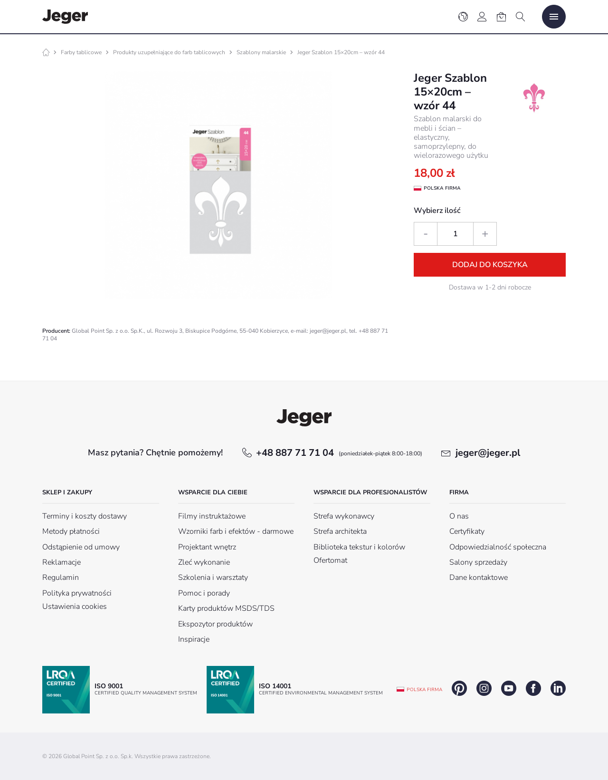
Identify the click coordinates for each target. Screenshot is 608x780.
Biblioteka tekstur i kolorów (359, 547)
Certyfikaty (466, 531)
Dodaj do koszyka (490, 265)
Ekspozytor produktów (215, 624)
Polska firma (424, 689)
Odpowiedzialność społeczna (497, 547)
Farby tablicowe (81, 52)
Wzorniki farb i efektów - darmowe (236, 531)
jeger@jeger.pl (488, 452)
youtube (508, 688)
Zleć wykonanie (204, 562)
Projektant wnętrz (207, 547)
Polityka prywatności (77, 593)
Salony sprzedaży (478, 562)
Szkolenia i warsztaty (213, 577)
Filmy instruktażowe (212, 516)
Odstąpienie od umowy (81, 547)
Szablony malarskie (261, 52)
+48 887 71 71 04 (339, 452)
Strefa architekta (340, 531)
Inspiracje (193, 639)
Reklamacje (61, 562)
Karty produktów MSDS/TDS (226, 608)
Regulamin (60, 577)
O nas (459, 516)
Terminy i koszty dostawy (84, 516)
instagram (484, 688)
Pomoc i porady (204, 593)
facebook (533, 688)
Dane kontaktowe (478, 577)
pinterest (459, 688)
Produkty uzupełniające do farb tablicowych (169, 52)
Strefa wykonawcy (344, 516)
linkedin (558, 688)
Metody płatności (71, 531)
